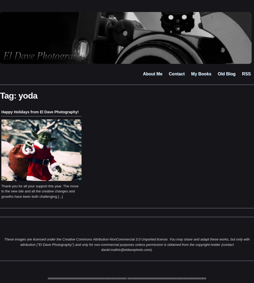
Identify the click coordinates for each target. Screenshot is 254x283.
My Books (201, 74)
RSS (246, 74)
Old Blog (227, 74)
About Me (152, 74)
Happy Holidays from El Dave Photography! (40, 112)
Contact (177, 74)
